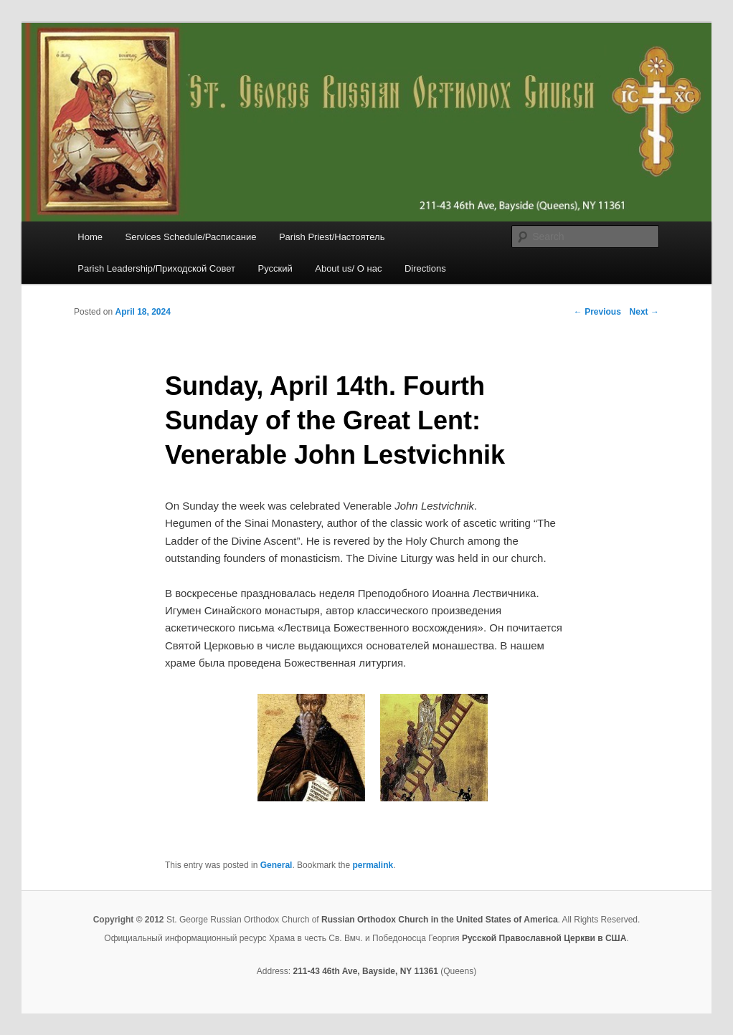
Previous (597, 312)
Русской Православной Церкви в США (544, 938)
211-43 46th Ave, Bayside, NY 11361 (365, 971)
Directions (425, 268)
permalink (372, 865)
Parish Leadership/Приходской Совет (156, 268)
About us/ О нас (348, 268)
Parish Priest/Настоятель (331, 237)
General (276, 865)
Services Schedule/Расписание (190, 237)
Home (90, 237)
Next (644, 312)
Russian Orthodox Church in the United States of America (439, 920)
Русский (274, 268)
